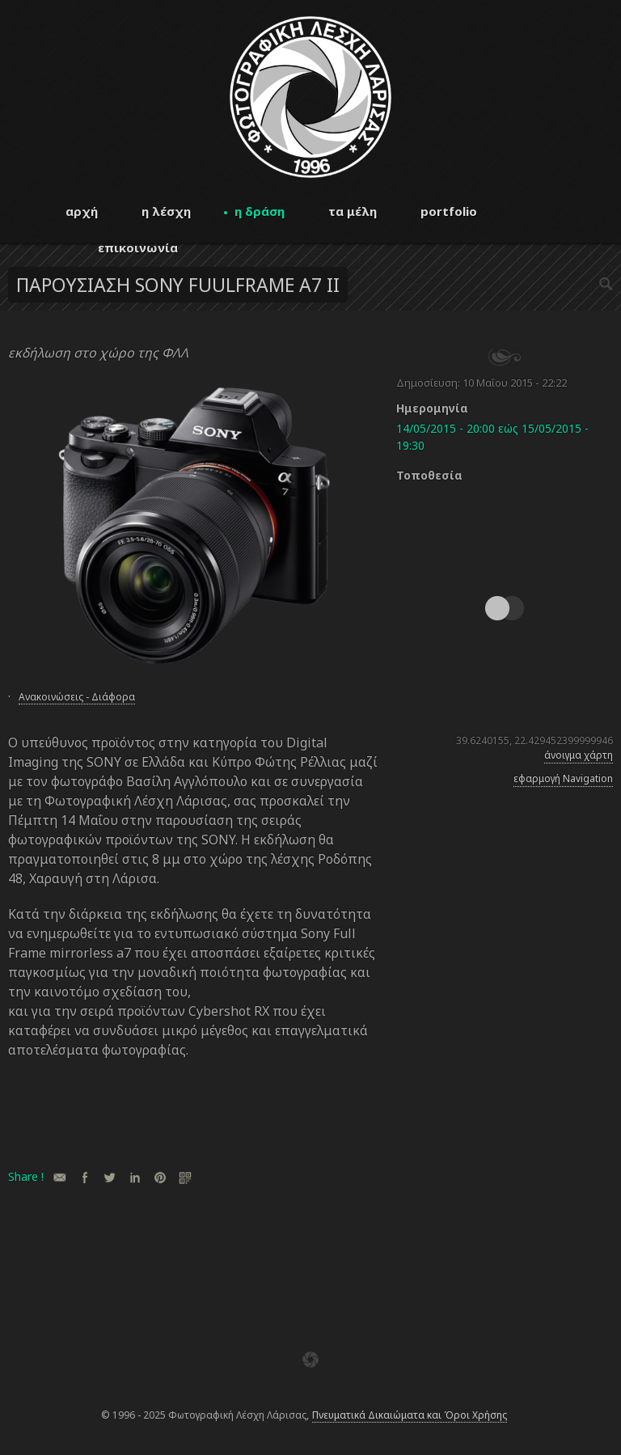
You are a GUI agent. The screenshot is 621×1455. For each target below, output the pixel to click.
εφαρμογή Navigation (563, 778)
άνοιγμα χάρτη (578, 755)
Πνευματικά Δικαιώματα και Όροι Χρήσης (409, 1415)
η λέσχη (166, 211)
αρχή (81, 211)
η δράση (259, 211)
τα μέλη (352, 211)
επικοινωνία (138, 247)
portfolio (448, 211)
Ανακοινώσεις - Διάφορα (77, 697)
